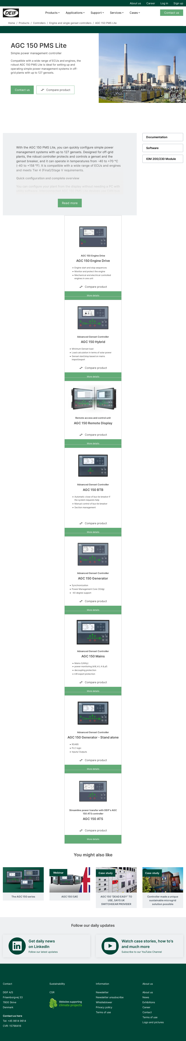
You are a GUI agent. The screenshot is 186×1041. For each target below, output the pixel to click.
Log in (164, 3)
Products (51, 12)
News (145, 997)
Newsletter (102, 992)
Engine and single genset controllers (70, 22)
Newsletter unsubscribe (110, 997)
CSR (51, 992)
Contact (147, 1012)
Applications (74, 12)
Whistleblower (104, 1002)
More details (93, 295)
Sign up (178, 3)
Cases (134, 12)
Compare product (55, 90)
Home (11, 22)
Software (152, 148)
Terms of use (103, 1012)
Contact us (171, 12)
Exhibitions (148, 1002)
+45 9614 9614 (17, 1020)
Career (150, 3)
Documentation (156, 137)
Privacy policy (104, 1007)
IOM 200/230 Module (161, 159)
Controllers (39, 22)
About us (135, 3)
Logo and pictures (153, 1022)
